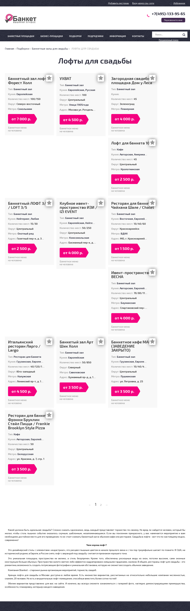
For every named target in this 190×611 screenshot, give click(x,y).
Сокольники (25, 108)
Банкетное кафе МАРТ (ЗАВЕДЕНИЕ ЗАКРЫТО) (132, 346)
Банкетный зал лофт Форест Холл (27, 80)
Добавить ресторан (118, 3)
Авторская (126, 154)
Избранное (177, 3)
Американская (143, 154)
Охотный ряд (26, 233)
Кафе (120, 149)
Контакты (138, 36)
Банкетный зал (23, 89)
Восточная (126, 218)
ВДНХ (124, 233)
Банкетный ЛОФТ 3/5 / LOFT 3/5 (28, 205)
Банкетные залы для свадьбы (50, 48)
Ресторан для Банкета (27, 356)
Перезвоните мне (173, 20)
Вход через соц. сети (143, 3)
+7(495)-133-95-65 (168, 13)
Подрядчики (95, 36)
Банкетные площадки (21, 36)
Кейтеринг (23, 218)
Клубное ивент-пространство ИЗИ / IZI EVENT (78, 207)
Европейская (24, 94)
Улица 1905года (79, 104)
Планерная (127, 108)
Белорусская (25, 453)
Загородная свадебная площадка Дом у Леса (132, 80)
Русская (90, 89)
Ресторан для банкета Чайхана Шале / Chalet (132, 205)
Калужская (24, 376)
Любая (35, 218)
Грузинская (24, 361)
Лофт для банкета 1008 (132, 143)
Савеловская (77, 372)
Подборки (75, 36)
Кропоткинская (130, 169)
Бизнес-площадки (52, 36)
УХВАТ (65, 78)
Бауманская (128, 302)
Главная (9, 48)
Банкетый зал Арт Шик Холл (76, 344)
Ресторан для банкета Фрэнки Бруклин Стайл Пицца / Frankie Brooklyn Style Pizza (29, 421)
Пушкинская (128, 376)
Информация (118, 36)
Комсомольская (79, 237)
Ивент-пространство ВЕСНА (131, 275)
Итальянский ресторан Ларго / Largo (24, 346)
